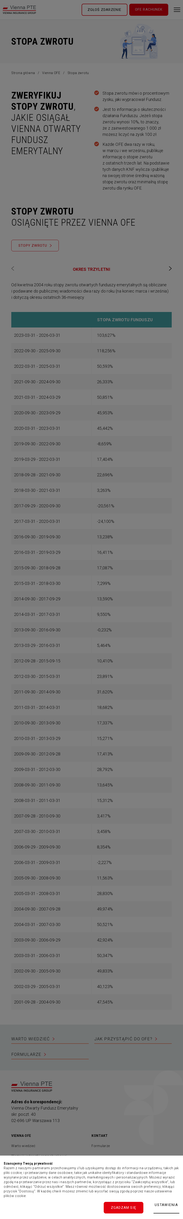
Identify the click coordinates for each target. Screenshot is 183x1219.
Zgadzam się (123, 1208)
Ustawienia (166, 1205)
